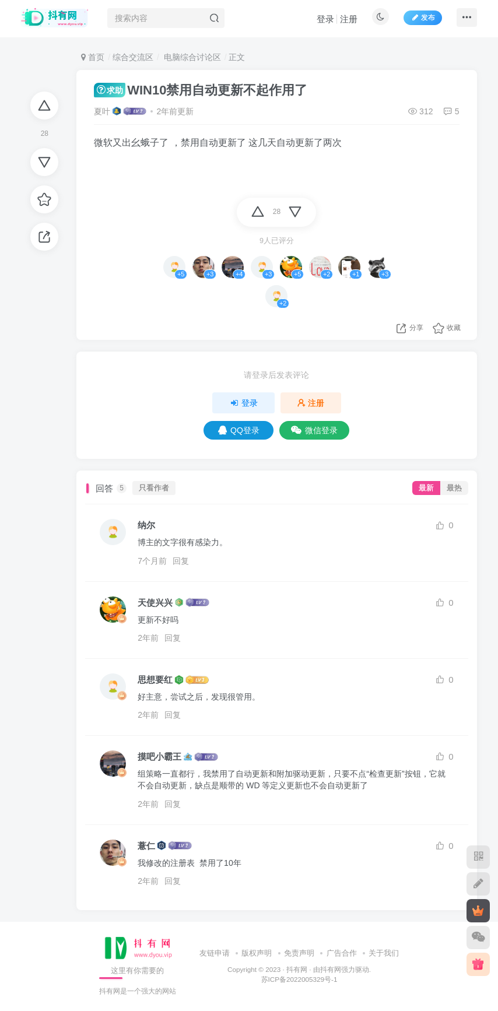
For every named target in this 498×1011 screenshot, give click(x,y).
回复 (181, 561)
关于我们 (384, 953)
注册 (346, 21)
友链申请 (214, 953)
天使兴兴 (155, 603)
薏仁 (146, 846)
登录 (322, 21)
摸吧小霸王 (159, 756)
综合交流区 (133, 57)
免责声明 (299, 953)
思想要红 (155, 679)
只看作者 (154, 488)
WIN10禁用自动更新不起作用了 (200, 90)
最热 (454, 488)
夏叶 (102, 111)
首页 (92, 57)
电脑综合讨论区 (191, 57)
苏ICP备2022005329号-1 (299, 979)
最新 (426, 488)
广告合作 (342, 953)
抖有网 (296, 969)
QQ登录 (238, 430)
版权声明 (256, 953)
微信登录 (314, 430)
